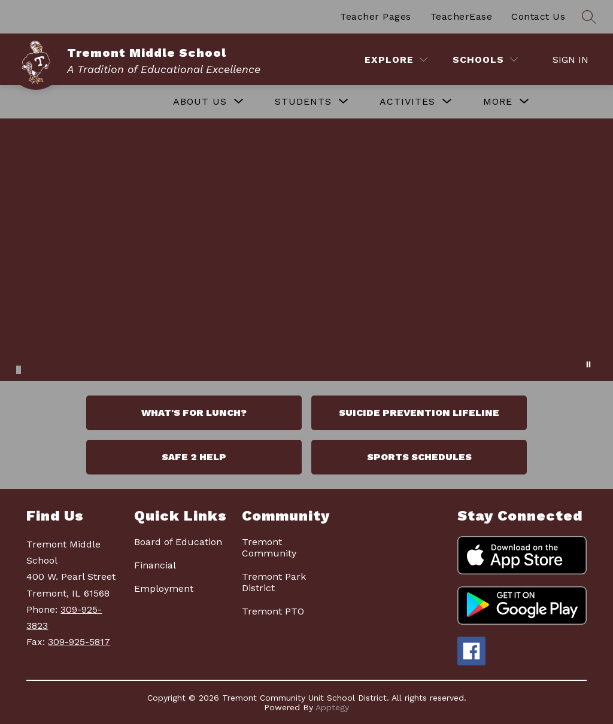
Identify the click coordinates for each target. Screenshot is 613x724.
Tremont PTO (273, 611)
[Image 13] (97, 368)
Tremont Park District (274, 582)
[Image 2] (25, 368)
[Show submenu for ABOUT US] (200, 102)
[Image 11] (84, 368)
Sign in (570, 59)
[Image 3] (31, 368)
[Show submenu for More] (497, 102)
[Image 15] (110, 368)
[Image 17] (124, 368)
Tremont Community (269, 547)
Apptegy (332, 707)
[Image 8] (64, 368)
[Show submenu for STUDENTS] (303, 102)
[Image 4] (38, 368)
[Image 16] (117, 368)
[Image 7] (58, 368)
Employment (163, 588)
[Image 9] (71, 368)
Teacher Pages (375, 16)
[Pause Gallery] (588, 364)
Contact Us (538, 16)
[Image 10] (77, 368)
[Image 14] (104, 368)
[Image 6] (51, 368)
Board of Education (178, 541)
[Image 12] (91, 368)
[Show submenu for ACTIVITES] (407, 102)
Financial (155, 565)
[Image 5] (45, 368)
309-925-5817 (79, 641)
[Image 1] (18, 370)
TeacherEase (461, 16)
